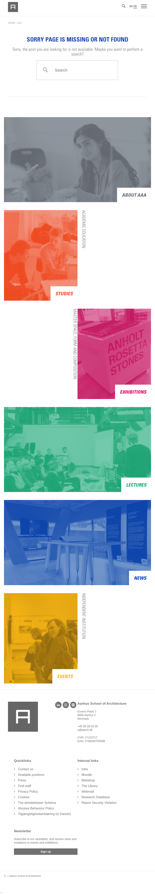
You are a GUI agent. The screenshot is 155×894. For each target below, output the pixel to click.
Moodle (86, 774)
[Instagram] (66, 705)
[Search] (123, 6)
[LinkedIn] (58, 705)
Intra (84, 769)
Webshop (88, 780)
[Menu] (144, 6)
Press (22, 780)
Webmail (87, 791)
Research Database (95, 797)
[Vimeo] (73, 705)
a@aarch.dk (85, 729)
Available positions (31, 774)
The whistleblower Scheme (37, 802)
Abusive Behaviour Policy (36, 808)
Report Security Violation (99, 802)
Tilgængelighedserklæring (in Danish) (44, 814)
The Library (89, 786)
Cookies (24, 797)
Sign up (46, 851)
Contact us (25, 769)
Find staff (24, 786)
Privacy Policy (28, 791)
